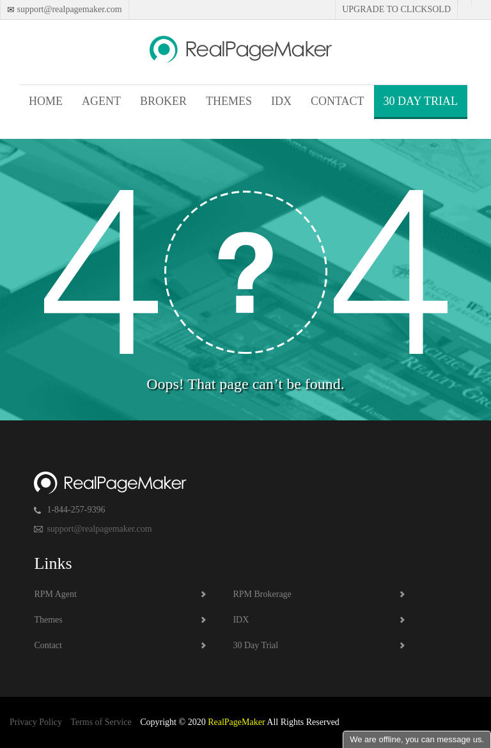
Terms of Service (100, 722)
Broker (163, 101)
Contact (337, 101)
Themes (229, 101)
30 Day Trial (421, 101)
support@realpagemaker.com (68, 9)
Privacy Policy (36, 722)
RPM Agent (55, 594)
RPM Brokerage (262, 594)
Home (46, 101)
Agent (101, 101)
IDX (281, 101)
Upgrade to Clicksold (396, 9)
